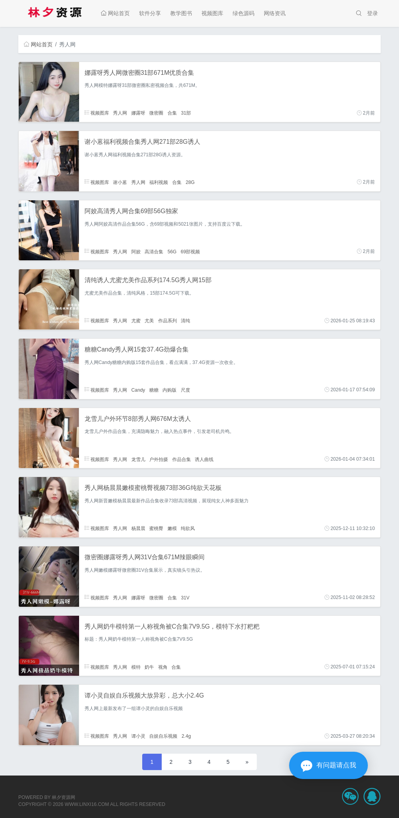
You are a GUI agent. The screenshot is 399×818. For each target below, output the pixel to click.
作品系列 (167, 320)
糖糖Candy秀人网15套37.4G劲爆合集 (137, 349)
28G (189, 182)
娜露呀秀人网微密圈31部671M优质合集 (139, 72)
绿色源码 (243, 13)
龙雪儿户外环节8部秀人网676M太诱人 (138, 418)
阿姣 (136, 251)
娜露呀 (138, 113)
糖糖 (154, 389)
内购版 (169, 389)
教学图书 (181, 13)
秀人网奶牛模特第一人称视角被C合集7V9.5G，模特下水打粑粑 (172, 626)
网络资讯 (275, 13)
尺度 (185, 389)
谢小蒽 (120, 182)
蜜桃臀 (156, 528)
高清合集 (154, 251)
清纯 (185, 320)
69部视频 (190, 251)
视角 (163, 667)
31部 (186, 113)
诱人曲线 (204, 459)
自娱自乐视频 (163, 736)
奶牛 (149, 667)
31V (185, 597)
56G (172, 251)
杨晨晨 (138, 528)
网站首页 (115, 13)
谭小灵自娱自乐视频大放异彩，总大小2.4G (144, 695)
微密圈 (156, 113)
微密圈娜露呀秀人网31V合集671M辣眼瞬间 (145, 557)
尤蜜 (136, 320)
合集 (172, 113)
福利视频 (158, 182)
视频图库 (212, 13)
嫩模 (172, 528)
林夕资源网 (63, 797)
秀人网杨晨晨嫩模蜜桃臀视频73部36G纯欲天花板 (153, 487)
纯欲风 (188, 528)
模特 (136, 667)
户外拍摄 (158, 459)
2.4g (186, 736)
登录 (372, 13)
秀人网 (120, 113)
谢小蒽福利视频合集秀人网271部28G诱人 (142, 141)
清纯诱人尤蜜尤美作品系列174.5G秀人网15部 (148, 280)
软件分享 (150, 13)
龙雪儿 (138, 459)
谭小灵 (138, 736)
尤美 (149, 320)
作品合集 (181, 459)
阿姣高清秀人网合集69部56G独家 (131, 211)
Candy (138, 389)
